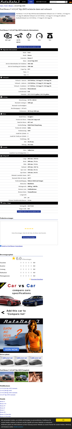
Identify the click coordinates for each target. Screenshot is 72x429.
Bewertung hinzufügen (29, 237)
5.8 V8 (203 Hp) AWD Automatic (8, 388)
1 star (21, 263)
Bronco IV (2, 406)
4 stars (29, 263)
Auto (24, 2)
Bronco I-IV (3, 403)
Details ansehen (18, 427)
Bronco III (2, 412)
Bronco (11, 6)
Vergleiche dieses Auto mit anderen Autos (29, 47)
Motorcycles (41, 2)
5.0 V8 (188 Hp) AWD (6, 390)
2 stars (23, 263)
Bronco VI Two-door (5, 416)
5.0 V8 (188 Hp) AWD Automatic (8, 392)
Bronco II (2, 408)
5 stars (31, 263)
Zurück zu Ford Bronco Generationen (11, 246)
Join (30, 2)
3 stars (26, 263)
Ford (6, 6)
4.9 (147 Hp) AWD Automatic (8, 395)
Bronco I (2, 410)
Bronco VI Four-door (5, 414)
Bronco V (2, 401)
